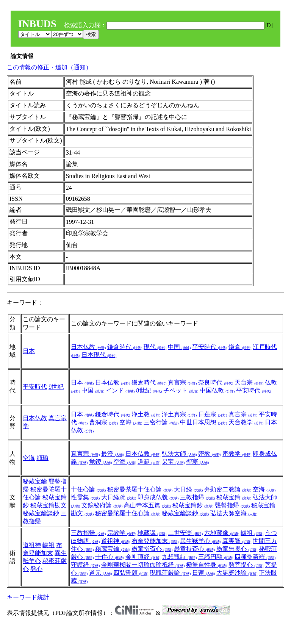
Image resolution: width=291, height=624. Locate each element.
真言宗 (182, 382)
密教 (209, 453)
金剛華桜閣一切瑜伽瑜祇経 (143, 564)
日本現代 (98, 355)
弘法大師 (179, 453)
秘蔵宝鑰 (35, 481)
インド (120, 390)
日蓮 (203, 572)
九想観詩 (179, 557)
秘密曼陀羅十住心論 (127, 513)
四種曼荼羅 (255, 557)
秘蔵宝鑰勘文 (48, 505)
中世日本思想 (203, 422)
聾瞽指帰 (232, 505)
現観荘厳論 (170, 572)
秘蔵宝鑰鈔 (192, 505)
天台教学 (245, 422)
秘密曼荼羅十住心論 (139, 489)
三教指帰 (197, 497)
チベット (180, 390)
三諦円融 (215, 557)
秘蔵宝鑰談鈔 (41, 513)
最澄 (112, 453)
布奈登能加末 (154, 541)
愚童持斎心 (194, 549)
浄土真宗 (179, 414)
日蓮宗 (212, 414)
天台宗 (249, 382)
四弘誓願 (130, 572)
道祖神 (32, 545)
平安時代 (209, 347)
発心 (36, 569)
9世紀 (56, 386)
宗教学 (121, 533)
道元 (100, 572)
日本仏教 (88, 347)
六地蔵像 (221, 533)
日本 (29, 351)
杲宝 (173, 461)
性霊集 (85, 497)
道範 (149, 461)
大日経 (188, 489)
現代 (155, 347)
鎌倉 (239, 347)
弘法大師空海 (233, 513)
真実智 (236, 541)
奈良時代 (215, 382)
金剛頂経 (142, 557)
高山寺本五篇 (147, 505)
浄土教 (145, 414)
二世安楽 (185, 533)
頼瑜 (42, 458)
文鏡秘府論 (101, 505)
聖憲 (197, 461)
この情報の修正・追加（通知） (49, 67)
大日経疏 (118, 497)
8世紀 (149, 390)
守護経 (85, 564)
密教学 (236, 453)
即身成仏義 (158, 497)
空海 (130, 422)
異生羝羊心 (200, 541)
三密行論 (161, 422)
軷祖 (48, 545)
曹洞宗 (103, 422)
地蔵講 (152, 533)
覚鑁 (100, 461)
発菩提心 (245, 564)
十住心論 (88, 489)
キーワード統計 (28, 597)
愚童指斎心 (151, 549)
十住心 (109, 557)
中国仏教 (217, 390)
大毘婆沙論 (236, 572)
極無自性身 (206, 564)
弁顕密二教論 (227, 489)
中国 (179, 347)
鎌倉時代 (124, 347)
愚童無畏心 (236, 549)
